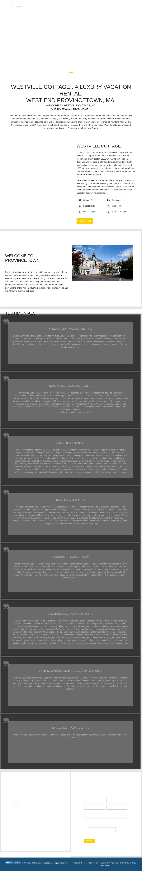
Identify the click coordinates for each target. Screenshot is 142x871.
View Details (84, 221)
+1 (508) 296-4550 (26, 798)
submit (89, 841)
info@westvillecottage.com (30, 801)
